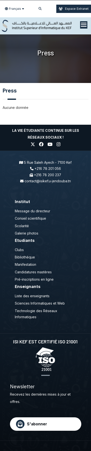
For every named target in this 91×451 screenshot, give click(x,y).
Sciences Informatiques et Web (40, 303)
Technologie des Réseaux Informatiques (36, 314)
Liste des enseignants (32, 296)
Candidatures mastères (33, 272)
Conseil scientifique (30, 218)
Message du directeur (32, 211)
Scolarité (22, 226)
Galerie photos (26, 233)
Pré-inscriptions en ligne (34, 279)
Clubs (19, 250)
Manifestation (25, 264)
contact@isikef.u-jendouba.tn (48, 181)
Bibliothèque (25, 257)
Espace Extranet (74, 8)
